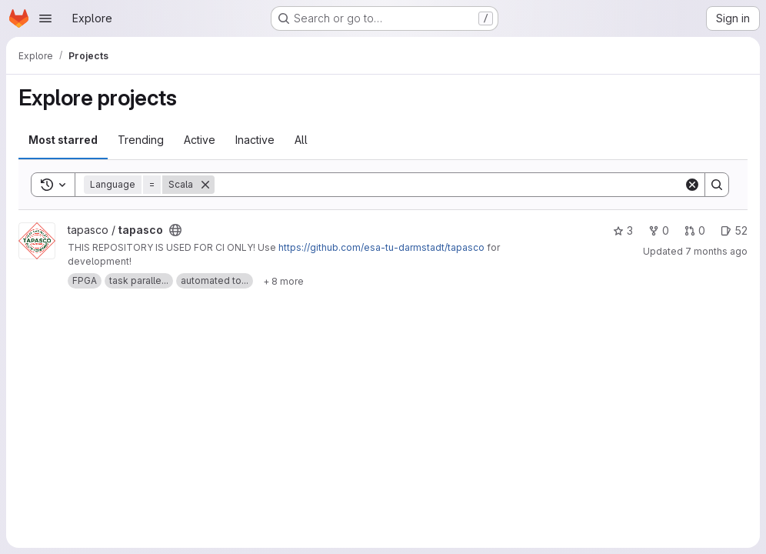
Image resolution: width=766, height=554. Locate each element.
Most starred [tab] (63, 139)
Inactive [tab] (255, 139)
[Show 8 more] (283, 281)
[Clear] (692, 184)
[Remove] (205, 184)
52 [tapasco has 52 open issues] (734, 230)
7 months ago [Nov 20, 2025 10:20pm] (716, 251)
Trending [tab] (141, 139)
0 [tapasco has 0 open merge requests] (694, 230)
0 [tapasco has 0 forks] (658, 230)
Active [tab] (199, 139)
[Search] (449, 184)
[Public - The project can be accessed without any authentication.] (175, 230)
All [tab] (301, 139)
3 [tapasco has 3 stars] (623, 230)
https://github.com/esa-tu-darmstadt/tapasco (381, 247)
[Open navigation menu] (45, 18)
